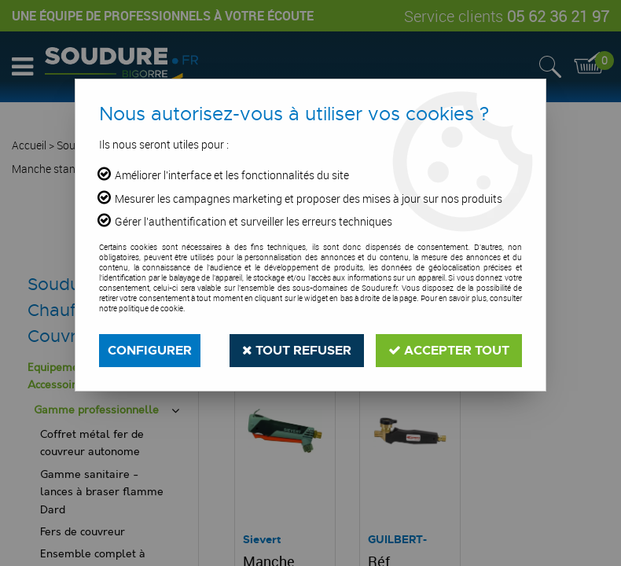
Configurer (150, 350)
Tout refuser (296, 350)
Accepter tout (448, 350)
